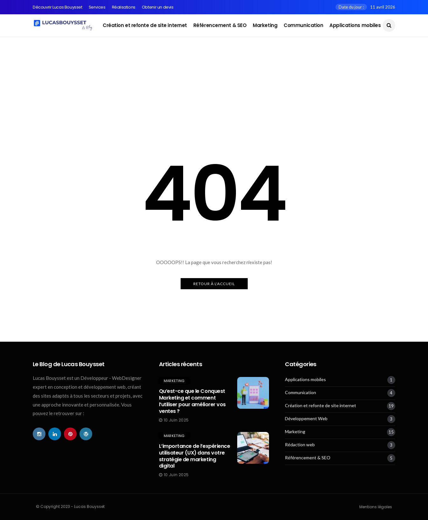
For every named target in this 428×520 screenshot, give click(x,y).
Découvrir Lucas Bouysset (57, 7)
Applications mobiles (355, 25)
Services (97, 7)
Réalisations (123, 7)
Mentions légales (375, 507)
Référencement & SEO (219, 25)
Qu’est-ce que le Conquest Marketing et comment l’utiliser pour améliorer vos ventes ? (192, 400)
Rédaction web (300, 444)
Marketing (265, 25)
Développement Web (306, 418)
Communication (303, 25)
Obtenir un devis (158, 7)
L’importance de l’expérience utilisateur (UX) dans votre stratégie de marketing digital (194, 455)
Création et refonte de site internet (145, 25)
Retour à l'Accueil (214, 283)
